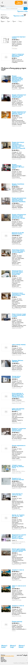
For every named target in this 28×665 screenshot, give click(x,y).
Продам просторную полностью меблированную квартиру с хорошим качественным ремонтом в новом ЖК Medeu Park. (18, 146)
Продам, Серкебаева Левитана (18, 184)
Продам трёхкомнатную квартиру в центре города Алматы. (19, 96)
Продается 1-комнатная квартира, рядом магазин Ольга (19, 430)
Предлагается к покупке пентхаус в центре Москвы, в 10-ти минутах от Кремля (19, 536)
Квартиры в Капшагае (21, 646)
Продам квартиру (17, 621)
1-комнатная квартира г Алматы (19, 37)
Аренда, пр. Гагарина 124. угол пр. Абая (18, 515)
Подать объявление (19, 2)
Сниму (20, 21)
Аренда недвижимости (18, 445)
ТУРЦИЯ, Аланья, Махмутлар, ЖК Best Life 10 (18, 466)
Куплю (14, 21)
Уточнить (23, 12)
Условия (2, 657)
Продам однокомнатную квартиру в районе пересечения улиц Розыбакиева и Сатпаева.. (17, 79)
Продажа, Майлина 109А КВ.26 (17, 361)
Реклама (2, 658)
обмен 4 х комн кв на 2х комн (19, 586)
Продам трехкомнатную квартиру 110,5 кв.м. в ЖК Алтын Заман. (19, 113)
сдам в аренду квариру (19, 344)
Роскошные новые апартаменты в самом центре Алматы (18, 294)
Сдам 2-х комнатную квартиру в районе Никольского (18, 55)
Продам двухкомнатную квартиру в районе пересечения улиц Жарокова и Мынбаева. (19, 199)
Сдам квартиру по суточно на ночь (17, 494)
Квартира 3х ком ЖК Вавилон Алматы (18, 233)
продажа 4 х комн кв (18, 570)
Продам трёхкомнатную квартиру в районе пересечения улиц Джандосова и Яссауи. (19, 216)
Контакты (3, 659)
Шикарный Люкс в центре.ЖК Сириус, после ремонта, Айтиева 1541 (17, 272)
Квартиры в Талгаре (13, 646)
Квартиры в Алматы (4, 646)
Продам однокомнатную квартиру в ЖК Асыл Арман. (18, 166)
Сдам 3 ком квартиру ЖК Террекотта (18, 409)
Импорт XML (3, 660)
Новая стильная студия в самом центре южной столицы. (19, 315)
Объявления (3, 14)
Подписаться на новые (22, 11)
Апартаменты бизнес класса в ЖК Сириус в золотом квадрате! (18, 251)
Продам (2, 21)
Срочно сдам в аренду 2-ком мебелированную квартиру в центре (19, 550)
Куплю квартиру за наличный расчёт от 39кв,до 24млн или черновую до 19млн (18, 395)
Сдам (8, 21)
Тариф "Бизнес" (4, 661)
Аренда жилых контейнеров (16, 377)
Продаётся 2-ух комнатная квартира (18, 479)
